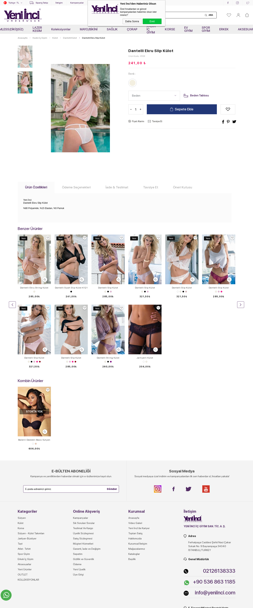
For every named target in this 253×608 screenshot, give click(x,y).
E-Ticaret (115, 603)
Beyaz (178, 292)
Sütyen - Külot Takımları (31, 463)
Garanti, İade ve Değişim (86, 478)
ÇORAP (132, 29)
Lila (111, 292)
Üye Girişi (78, 504)
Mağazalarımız (136, 478)
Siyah (71, 292)
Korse (21, 458)
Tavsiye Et (157, 121)
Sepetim (77, 483)
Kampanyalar (77, 2)
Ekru (34, 292)
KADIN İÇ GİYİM (151, 29)
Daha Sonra (132, 21)
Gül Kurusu (186, 292)
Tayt (20, 473)
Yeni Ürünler (25, 499)
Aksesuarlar (24, 494)
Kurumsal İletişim (137, 473)
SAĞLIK (112, 29)
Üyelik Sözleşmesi (83, 463)
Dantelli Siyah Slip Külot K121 (71, 287)
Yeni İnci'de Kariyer (139, 458)
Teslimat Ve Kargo (83, 458)
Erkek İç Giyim (25, 489)
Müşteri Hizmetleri (83, 473)
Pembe (221, 292)
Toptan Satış (135, 463)
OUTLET (23, 504)
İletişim (59, 2)
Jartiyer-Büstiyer (27, 468)
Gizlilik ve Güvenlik (83, 489)
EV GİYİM (188, 29)
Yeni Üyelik (79, 499)
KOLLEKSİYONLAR (28, 509)
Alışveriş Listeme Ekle (228, 109)
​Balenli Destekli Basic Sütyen (34, 369)
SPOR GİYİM (206, 29)
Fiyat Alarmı (138, 121)
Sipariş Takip (42, 2)
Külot (20, 452)
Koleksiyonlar (61, 29)
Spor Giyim (24, 483)
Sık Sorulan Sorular (84, 452)
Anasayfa (133, 447)
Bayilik (132, 489)
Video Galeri (135, 452)
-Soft (108, 603)
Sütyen (22, 447)
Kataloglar (134, 483)
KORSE (170, 29)
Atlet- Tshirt (24, 478)
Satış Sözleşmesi (82, 468)
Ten (36, 374)
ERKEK (224, 29)
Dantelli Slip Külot (108, 287)
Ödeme (77, 494)
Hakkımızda (135, 468)
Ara (211, 15)
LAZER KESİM (37, 29)
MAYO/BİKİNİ (89, 29)
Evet (152, 21)
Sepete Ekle (184, 109)
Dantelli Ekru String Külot (34, 287)
